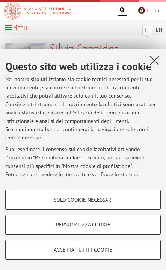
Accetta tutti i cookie (83, 249)
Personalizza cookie (83, 224)
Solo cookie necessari (83, 199)
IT (147, 30)
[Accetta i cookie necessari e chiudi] (154, 60)
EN (159, 30)
